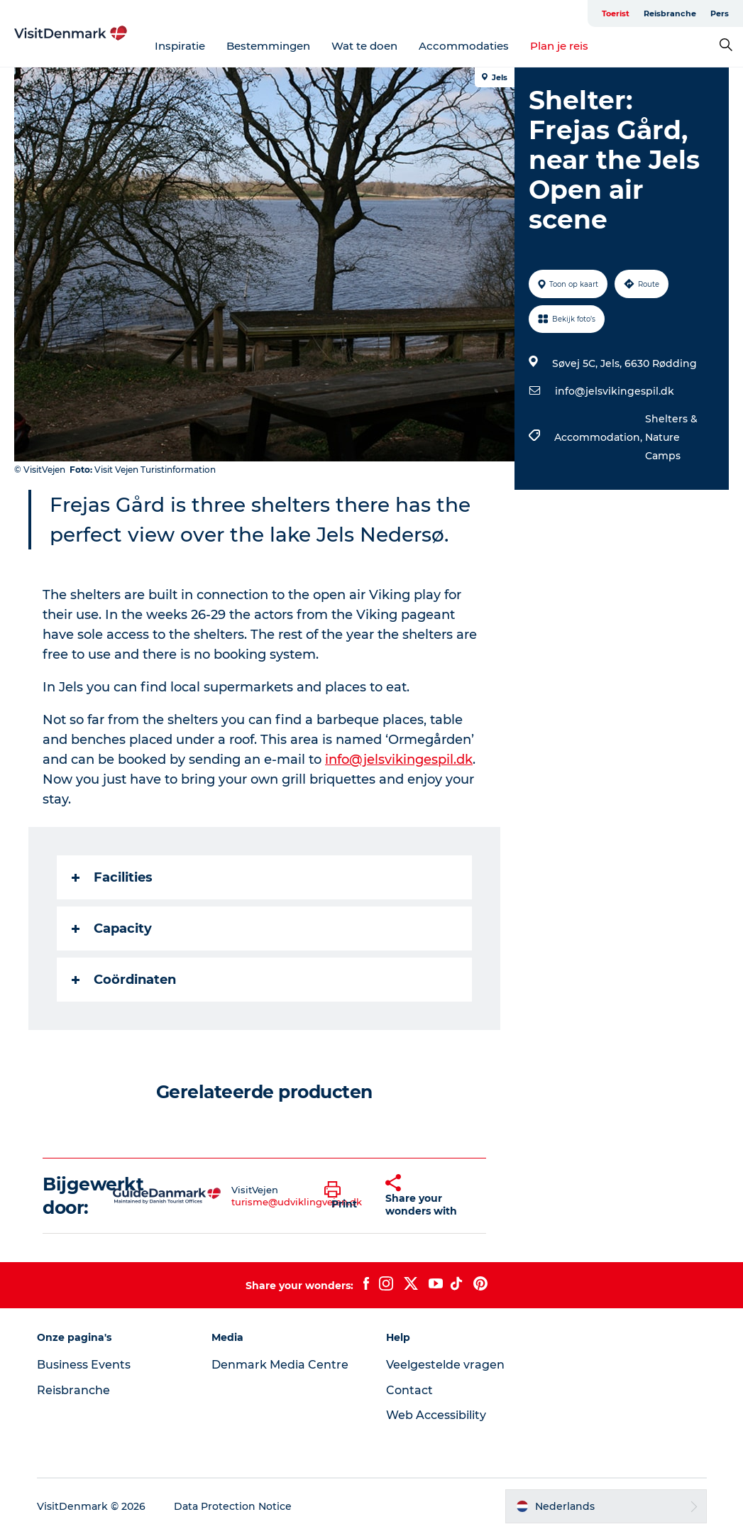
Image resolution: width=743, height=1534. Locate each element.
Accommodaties (464, 46)
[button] (344, 1196)
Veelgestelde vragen (445, 1364)
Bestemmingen (268, 46)
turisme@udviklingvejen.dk (296, 1201)
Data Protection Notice (233, 1506)
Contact (409, 1390)
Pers (719, 13)
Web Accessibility (436, 1415)
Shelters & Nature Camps (671, 437)
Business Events (84, 1364)
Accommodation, (599, 437)
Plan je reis (559, 46)
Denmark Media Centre (279, 1364)
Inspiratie (180, 46)
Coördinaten (124, 979)
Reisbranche (670, 13)
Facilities (112, 877)
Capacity (112, 928)
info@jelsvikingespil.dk (614, 391)
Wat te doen (364, 46)
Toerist (615, 13)
